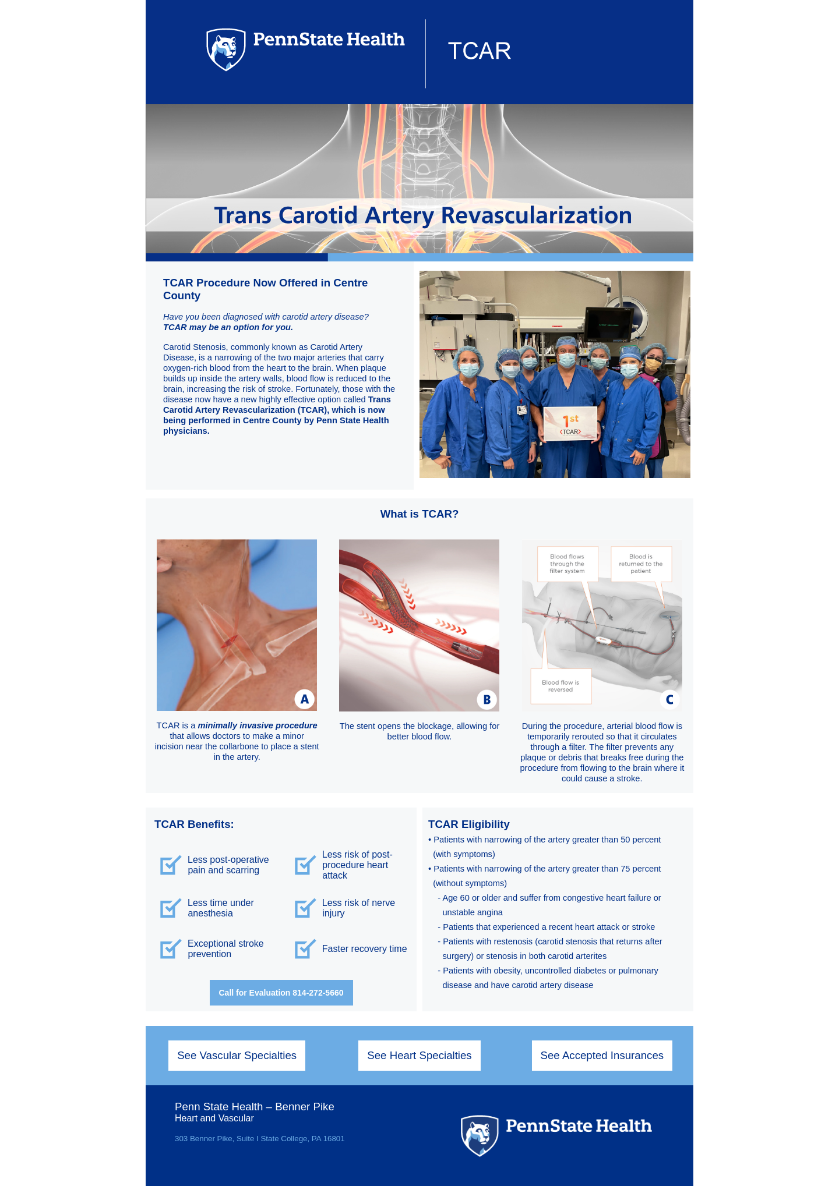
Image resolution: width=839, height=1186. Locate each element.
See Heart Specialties (419, 1055)
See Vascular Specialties (237, 1055)
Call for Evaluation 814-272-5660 (281, 992)
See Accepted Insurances (602, 1055)
